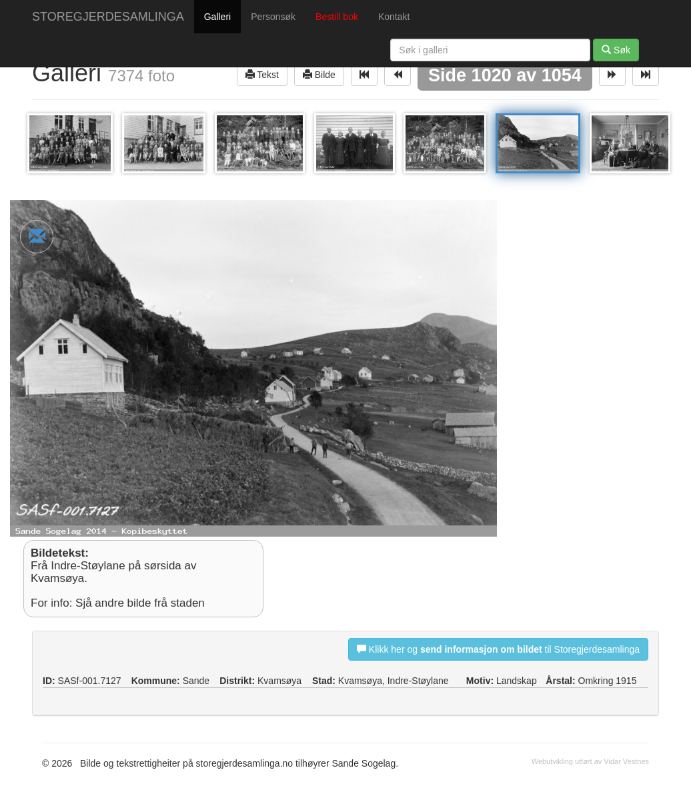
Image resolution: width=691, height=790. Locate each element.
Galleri (217, 16)
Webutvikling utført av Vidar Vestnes (590, 761)
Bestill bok (336, 16)
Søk (616, 49)
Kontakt (394, 16)
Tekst (262, 74)
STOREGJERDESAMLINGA (108, 16)
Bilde (319, 74)
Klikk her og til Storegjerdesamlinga (498, 649)
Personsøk (273, 16)
